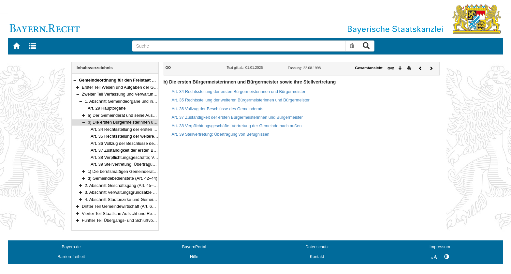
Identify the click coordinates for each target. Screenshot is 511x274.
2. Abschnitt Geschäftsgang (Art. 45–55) (122, 185)
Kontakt (317, 256)
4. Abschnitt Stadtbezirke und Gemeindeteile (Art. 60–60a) (139, 199)
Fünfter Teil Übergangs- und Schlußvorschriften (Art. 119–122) (140, 220)
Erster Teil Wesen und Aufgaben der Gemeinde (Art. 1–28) (136, 87)
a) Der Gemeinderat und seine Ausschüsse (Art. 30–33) (140, 115)
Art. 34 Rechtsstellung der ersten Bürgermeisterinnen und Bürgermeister (238, 91)
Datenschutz (316, 246)
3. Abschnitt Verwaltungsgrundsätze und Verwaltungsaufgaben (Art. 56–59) (155, 192)
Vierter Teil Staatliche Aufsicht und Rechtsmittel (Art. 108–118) (140, 213)
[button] (74, 80)
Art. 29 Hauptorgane (107, 108)
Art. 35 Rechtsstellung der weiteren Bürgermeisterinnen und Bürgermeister (241, 100)
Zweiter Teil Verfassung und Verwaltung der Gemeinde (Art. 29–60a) (145, 94)
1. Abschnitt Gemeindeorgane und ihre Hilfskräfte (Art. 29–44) (142, 101)
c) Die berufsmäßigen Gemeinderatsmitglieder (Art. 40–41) (142, 171)
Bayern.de (71, 246)
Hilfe (194, 256)
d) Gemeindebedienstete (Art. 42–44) (122, 178)
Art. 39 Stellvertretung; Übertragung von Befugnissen (140, 164)
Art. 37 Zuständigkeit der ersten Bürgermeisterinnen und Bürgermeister (157, 150)
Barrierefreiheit (71, 256)
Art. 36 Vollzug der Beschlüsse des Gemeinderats (137, 143)
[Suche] (238, 46)
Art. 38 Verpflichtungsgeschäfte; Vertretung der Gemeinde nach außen (156, 157)
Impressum (440, 246)
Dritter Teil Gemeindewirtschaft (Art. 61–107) (123, 206)
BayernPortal (194, 246)
